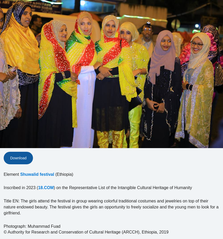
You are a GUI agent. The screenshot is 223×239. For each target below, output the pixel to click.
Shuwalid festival (37, 174)
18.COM (46, 187)
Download (18, 158)
